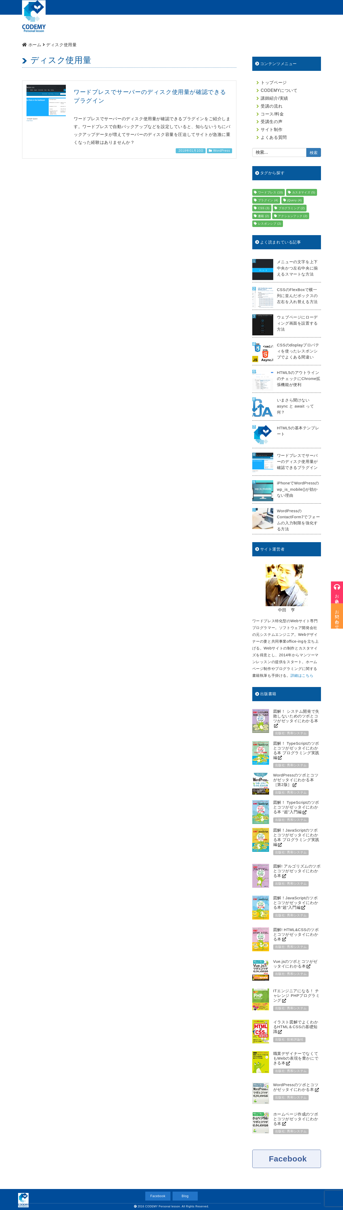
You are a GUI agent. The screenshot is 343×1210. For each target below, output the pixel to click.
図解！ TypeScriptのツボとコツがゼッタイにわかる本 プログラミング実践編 (296, 750)
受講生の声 (271, 121)
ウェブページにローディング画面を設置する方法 (297, 323)
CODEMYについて (104, 28)
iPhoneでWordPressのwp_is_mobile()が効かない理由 (298, 489)
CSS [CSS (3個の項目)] (264, 208)
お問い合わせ (305, 7)
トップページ (65, 28)
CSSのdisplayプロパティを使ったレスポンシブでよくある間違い (298, 351)
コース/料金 (209, 28)
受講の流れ (177, 28)
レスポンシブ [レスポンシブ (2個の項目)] (269, 223)
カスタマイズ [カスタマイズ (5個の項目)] (303, 192)
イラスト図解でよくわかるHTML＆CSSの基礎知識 (295, 1027)
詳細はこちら (302, 675)
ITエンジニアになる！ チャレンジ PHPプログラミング (296, 995)
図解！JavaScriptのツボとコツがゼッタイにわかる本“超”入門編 (295, 903)
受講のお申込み (269, 7)
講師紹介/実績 (144, 28)
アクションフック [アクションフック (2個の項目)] (292, 216)
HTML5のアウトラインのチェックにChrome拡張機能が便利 (298, 378)
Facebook (288, 1158)
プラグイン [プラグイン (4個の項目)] (268, 200)
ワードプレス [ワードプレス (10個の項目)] (270, 192)
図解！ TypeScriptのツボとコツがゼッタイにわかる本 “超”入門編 (296, 807)
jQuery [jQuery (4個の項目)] (294, 200)
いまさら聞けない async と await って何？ (295, 406)
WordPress (221, 150)
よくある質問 (303, 28)
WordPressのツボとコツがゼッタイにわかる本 (296, 1087)
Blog (185, 1196)
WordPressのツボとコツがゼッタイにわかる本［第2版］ (296, 780)
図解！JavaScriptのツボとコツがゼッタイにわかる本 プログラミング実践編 (296, 837)
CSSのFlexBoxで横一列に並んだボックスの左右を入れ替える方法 (297, 295)
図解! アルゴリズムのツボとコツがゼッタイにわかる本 (297, 871)
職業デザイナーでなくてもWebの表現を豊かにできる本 (296, 1058)
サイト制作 (271, 28)
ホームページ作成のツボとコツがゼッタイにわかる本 (295, 1119)
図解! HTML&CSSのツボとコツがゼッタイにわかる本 (296, 934)
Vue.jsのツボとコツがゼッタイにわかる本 (295, 963)
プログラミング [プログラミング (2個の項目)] (291, 208)
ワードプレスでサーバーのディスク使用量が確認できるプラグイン (297, 461)
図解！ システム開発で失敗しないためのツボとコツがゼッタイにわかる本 (296, 716)
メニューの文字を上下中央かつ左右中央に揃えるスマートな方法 (297, 268)
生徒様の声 (240, 28)
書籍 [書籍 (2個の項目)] (263, 216)
